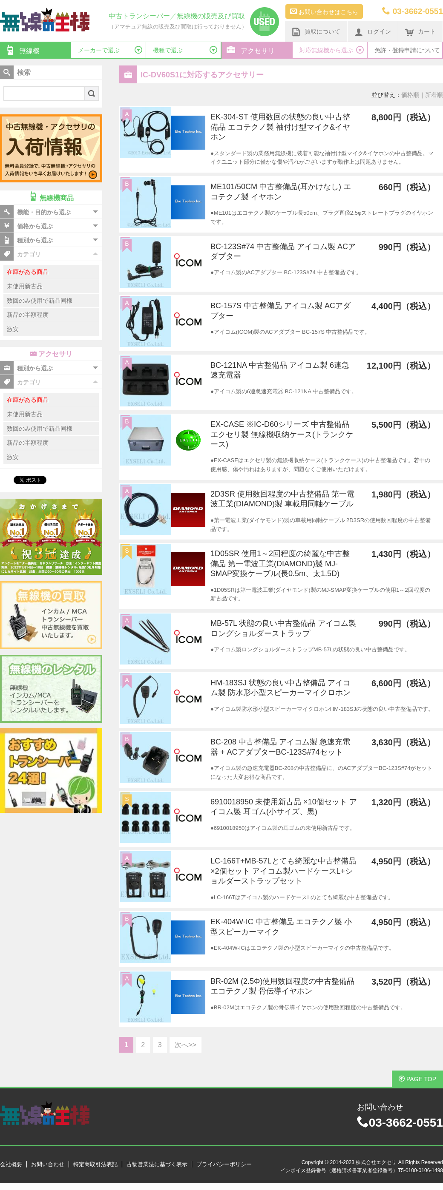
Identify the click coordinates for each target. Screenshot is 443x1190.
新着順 (434, 94)
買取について (316, 32)
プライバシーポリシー (224, 1164)
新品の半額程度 (28, 314)
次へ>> (185, 1044)
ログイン (372, 32)
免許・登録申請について (407, 50)
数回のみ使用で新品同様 (39, 300)
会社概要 (11, 1164)
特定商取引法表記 (95, 1164)
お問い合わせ (47, 1164)
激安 (13, 329)
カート (420, 32)
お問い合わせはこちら (324, 11)
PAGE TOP (417, 1079)
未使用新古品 (25, 286)
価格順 (410, 94)
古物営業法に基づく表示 (157, 1164)
